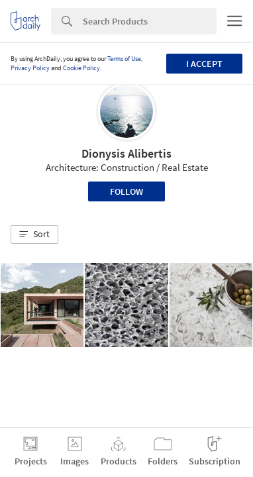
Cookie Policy (81, 68)
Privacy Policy (30, 68)
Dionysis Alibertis (126, 153)
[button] (34, 234)
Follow (126, 191)
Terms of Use (124, 58)
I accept (204, 64)
